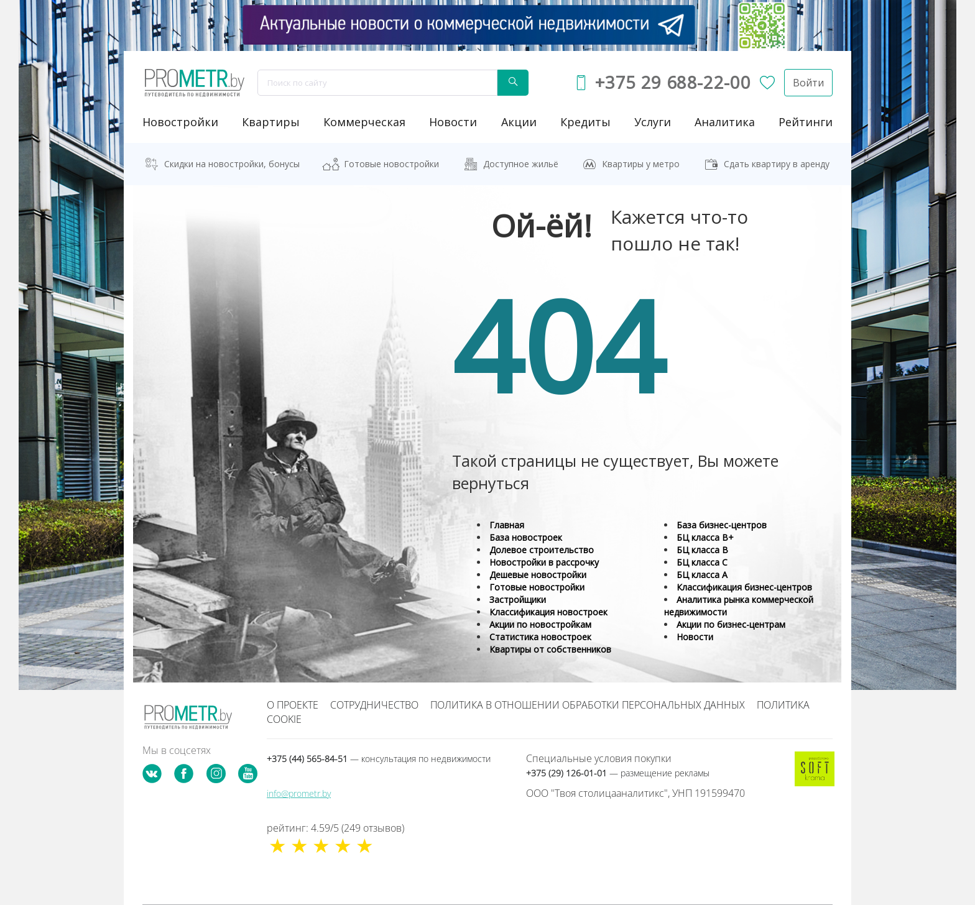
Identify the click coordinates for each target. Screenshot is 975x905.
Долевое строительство (541, 550)
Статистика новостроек (540, 637)
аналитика (725, 121)
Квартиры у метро (641, 164)
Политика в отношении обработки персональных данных (587, 705)
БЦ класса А (702, 575)
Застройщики (517, 599)
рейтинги (806, 121)
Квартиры (271, 121)
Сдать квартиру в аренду (776, 164)
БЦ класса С (702, 562)
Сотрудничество (374, 705)
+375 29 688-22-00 (673, 82)
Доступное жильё (520, 164)
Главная (506, 525)
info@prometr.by (299, 793)
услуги (652, 121)
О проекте (292, 705)
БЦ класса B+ (705, 537)
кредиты (585, 121)
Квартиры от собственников (550, 649)
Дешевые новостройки (537, 575)
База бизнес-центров (722, 525)
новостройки (180, 121)
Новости (695, 637)
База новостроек (525, 537)
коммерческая (364, 121)
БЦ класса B (702, 550)
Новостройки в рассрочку (544, 562)
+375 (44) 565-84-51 (379, 759)
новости (453, 121)
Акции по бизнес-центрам (731, 624)
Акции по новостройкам (540, 624)
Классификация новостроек (548, 612)
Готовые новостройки (391, 164)
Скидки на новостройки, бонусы (232, 164)
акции (519, 121)
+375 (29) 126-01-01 (617, 773)
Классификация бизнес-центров (744, 587)
